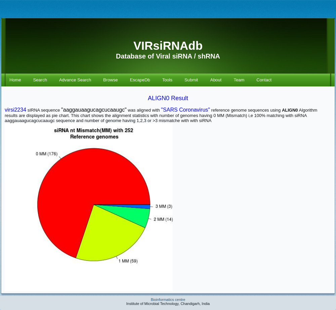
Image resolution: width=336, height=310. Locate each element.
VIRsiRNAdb (168, 45)
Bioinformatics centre (168, 300)
